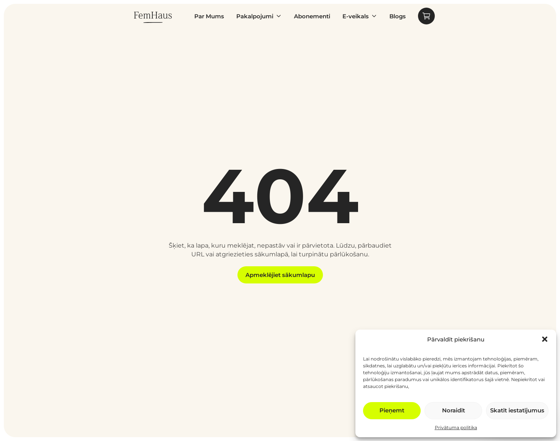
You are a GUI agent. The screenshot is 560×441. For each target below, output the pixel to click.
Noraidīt (453, 410)
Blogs (397, 16)
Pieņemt (391, 410)
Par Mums (209, 16)
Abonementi (312, 16)
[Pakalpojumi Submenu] (277, 16)
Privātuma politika (456, 427)
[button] (545, 339)
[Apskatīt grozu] (426, 16)
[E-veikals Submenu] (373, 16)
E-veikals (355, 16)
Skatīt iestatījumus (517, 410)
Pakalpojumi (254, 16)
